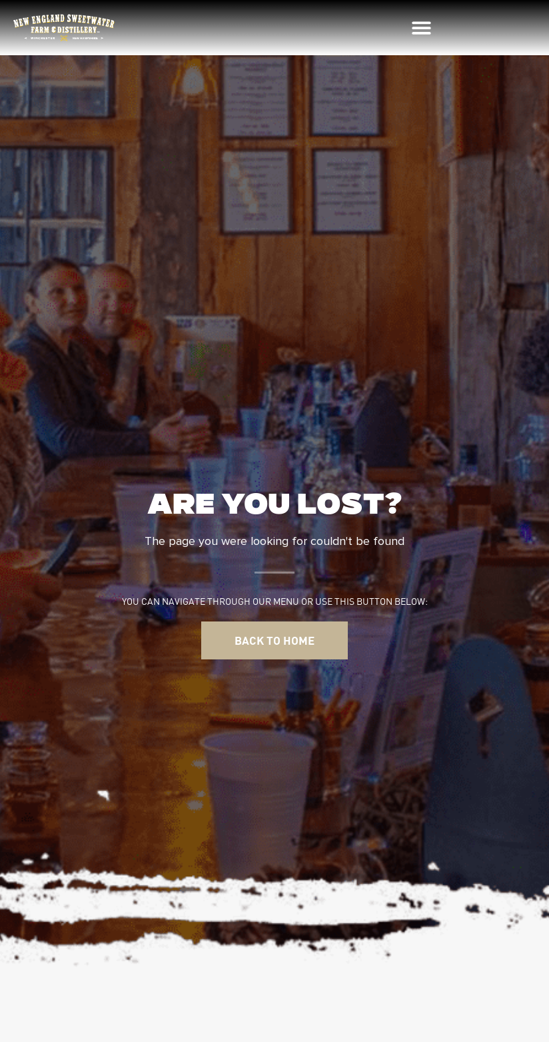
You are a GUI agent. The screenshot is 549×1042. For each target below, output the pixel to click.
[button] (422, 27)
